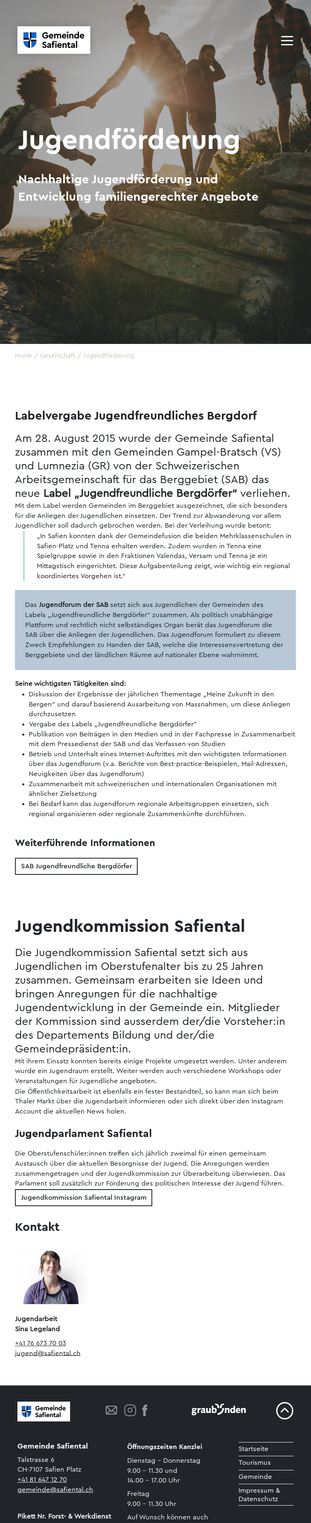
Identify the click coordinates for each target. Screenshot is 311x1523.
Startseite (253, 1448)
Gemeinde (255, 1476)
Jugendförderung (108, 356)
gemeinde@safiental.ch (55, 1489)
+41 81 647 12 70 (42, 1479)
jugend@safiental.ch (48, 1352)
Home (23, 356)
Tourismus (255, 1462)
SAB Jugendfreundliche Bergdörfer (76, 866)
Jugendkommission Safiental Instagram (84, 1197)
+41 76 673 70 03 (40, 1343)
